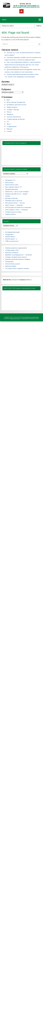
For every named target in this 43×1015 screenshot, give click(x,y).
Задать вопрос (12, 107)
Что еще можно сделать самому (17, 268)
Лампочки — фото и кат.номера (17, 191)
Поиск (9, 112)
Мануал (9, 129)
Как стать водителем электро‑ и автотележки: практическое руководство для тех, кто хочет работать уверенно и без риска (23, 64)
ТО (8, 122)
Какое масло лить (11, 185)
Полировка (9, 261)
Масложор (9, 182)
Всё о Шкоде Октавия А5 (16, 102)
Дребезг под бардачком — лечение (18, 255)
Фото (9, 124)
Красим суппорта (11, 252)
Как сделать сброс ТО (13, 187)
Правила (10, 114)
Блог (8, 100)
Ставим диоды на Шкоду (16, 119)
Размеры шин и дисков (13, 201)
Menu (4, 19)
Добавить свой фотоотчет (16, 105)
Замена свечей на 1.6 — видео (16, 194)
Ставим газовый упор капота (16, 257)
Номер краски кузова (13, 212)
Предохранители (11, 189)
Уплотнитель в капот (12, 264)
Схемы (9, 131)
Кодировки (9, 234)
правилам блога (15, 318)
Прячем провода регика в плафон (17, 259)
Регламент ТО (10, 180)
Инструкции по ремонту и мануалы (18, 207)
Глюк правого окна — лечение (16, 210)
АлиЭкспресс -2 (11, 239)
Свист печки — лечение (14, 205)
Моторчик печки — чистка (15, 203)
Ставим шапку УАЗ (12, 250)
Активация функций (12, 232)
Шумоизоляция (10, 266)
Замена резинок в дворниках (16, 248)
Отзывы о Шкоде (13, 109)
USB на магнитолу (11, 241)
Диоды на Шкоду (11, 198)
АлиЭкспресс (10, 237)
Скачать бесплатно (14, 117)
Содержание (11, 126)
